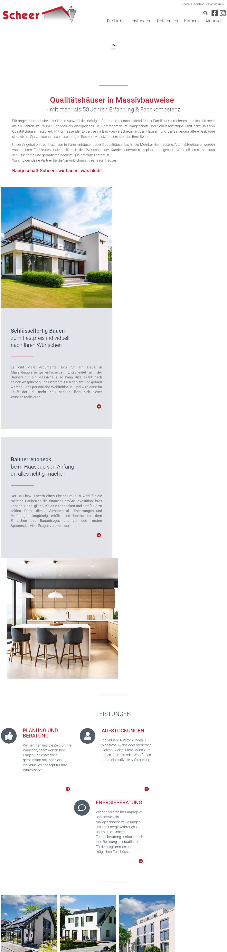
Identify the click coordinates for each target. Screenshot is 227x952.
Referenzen (167, 20)
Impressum (216, 4)
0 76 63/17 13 (137, 910)
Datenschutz (180, 941)
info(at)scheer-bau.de (129, 923)
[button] (94, 896)
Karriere (191, 20)
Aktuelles (213, 20)
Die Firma (116, 20)
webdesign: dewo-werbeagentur (200, 946)
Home (185, 4)
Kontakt (199, 4)
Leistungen (139, 20)
